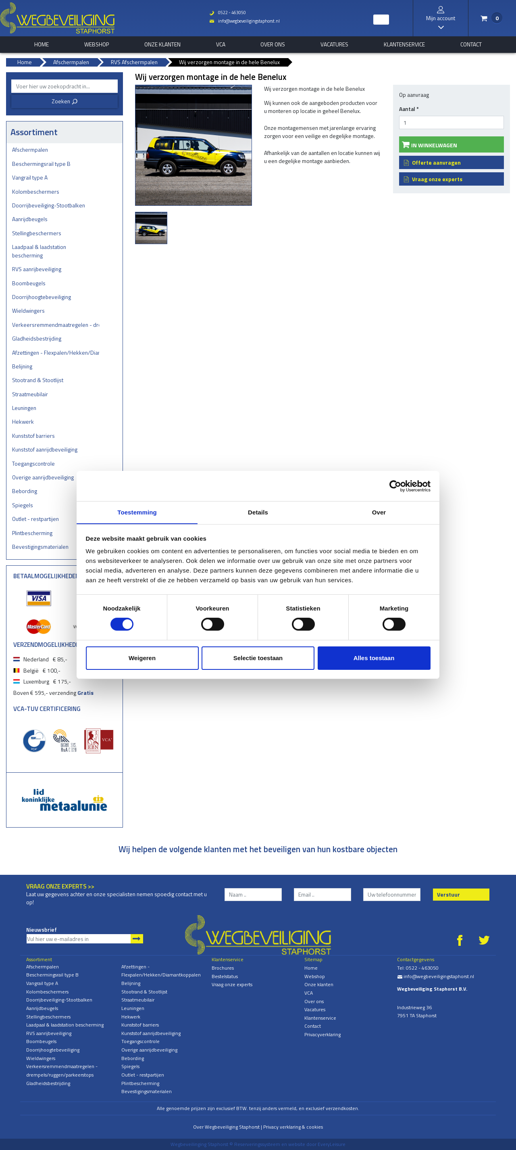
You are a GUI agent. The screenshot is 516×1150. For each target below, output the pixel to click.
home (41, 44)
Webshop (96, 44)
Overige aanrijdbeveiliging (43, 477)
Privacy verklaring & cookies (293, 1127)
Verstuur (448, 894)
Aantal (409, 109)
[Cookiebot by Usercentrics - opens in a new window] (395, 486)
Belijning (22, 366)
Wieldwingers (28, 310)
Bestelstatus (225, 976)
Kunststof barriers (33, 435)
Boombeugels (29, 283)
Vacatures (334, 44)
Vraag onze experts (437, 179)
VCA (220, 44)
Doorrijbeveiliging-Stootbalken (48, 205)
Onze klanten (162, 44)
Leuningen (24, 408)
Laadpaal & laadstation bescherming (39, 251)
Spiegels (22, 505)
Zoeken (65, 101)
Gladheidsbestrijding (36, 338)
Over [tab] (379, 511)
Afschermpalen (30, 149)
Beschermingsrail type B (41, 163)
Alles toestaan (374, 657)
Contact (471, 44)
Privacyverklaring (322, 1034)
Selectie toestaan (258, 657)
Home (311, 968)
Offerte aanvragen (436, 162)
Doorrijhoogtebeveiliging (41, 297)
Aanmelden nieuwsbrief (137, 938)
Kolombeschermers (35, 191)
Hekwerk (23, 421)
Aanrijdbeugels (30, 219)
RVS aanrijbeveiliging (36, 269)
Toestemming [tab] (137, 511)
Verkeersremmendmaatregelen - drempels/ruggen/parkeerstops (56, 324)
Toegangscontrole (33, 463)
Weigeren (142, 657)
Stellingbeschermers (36, 233)
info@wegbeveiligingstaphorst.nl (244, 21)
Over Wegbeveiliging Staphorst (226, 1127)
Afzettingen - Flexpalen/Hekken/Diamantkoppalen (56, 352)
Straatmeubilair (30, 394)
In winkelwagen (434, 145)
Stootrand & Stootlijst (37, 380)
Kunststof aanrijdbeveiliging (44, 449)
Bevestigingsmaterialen (40, 546)
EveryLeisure (331, 1144)
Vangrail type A (30, 177)
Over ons (272, 44)
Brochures (223, 968)
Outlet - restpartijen (35, 518)
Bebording (24, 491)
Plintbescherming (32, 533)
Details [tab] (258, 511)
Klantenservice (404, 44)
